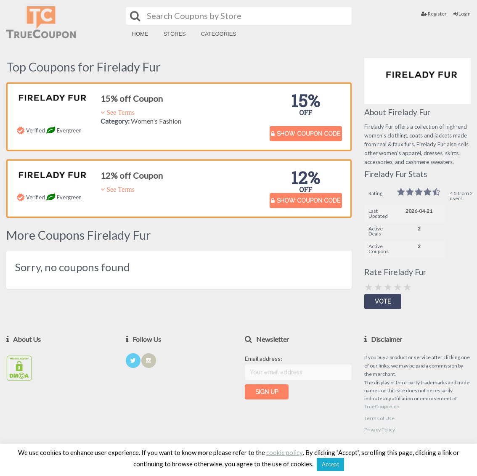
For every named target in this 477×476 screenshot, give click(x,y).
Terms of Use (379, 418)
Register (434, 14)
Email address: (263, 358)
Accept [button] (330, 464)
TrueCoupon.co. (382, 406)
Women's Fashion (156, 121)
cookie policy (284, 452)
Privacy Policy (379, 429)
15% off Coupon (132, 98)
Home (140, 34)
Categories (218, 34)
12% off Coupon (132, 175)
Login (462, 14)
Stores (175, 34)
